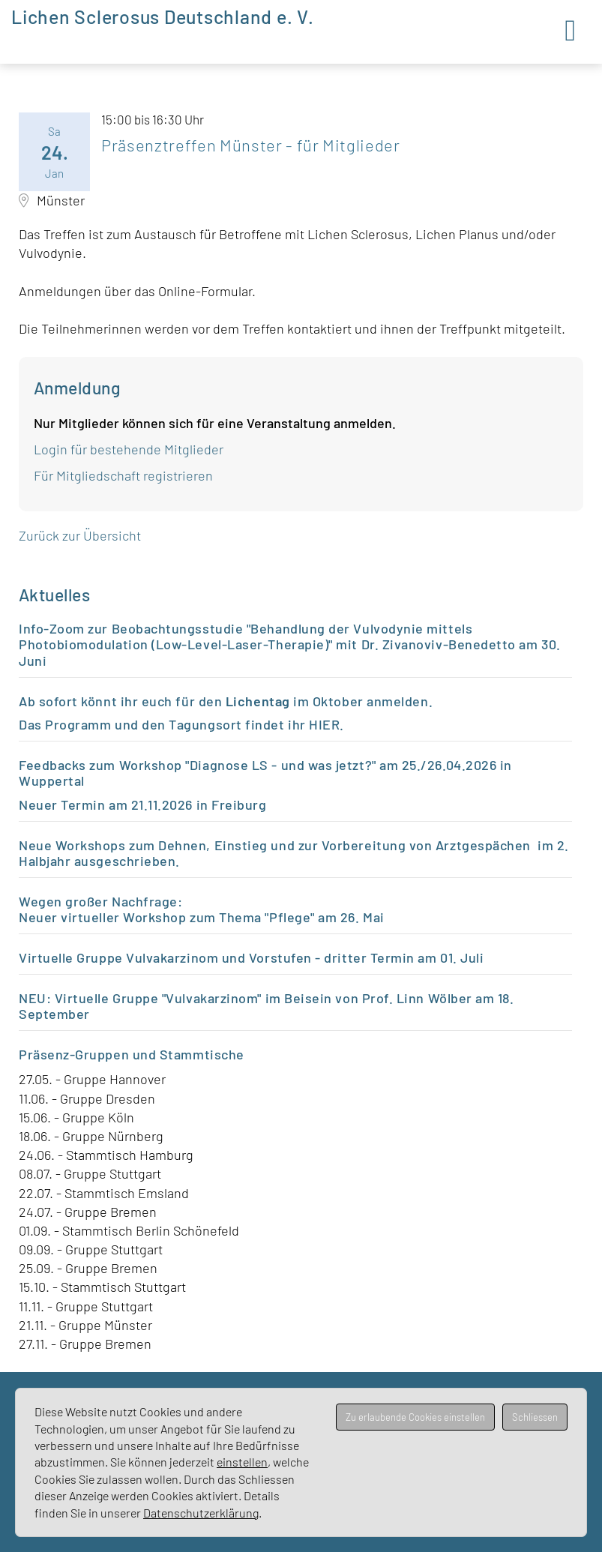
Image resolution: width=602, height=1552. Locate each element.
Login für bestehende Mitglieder (128, 449)
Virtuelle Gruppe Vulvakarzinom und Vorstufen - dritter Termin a (222, 957)
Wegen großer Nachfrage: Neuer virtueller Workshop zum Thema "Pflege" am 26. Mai (203, 909)
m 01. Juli (454, 957)
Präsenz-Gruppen (74, 1054)
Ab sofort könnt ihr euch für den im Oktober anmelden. (226, 701)
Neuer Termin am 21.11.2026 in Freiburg (143, 804)
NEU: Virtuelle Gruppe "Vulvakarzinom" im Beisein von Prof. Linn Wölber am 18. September (266, 1006)
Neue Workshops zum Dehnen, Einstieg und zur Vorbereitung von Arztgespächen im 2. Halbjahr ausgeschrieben (294, 853)
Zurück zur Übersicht (80, 535)
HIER (324, 724)
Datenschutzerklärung (201, 1513)
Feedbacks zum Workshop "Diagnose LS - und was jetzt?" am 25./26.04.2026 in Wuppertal (265, 773)
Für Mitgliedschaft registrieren (123, 475)
